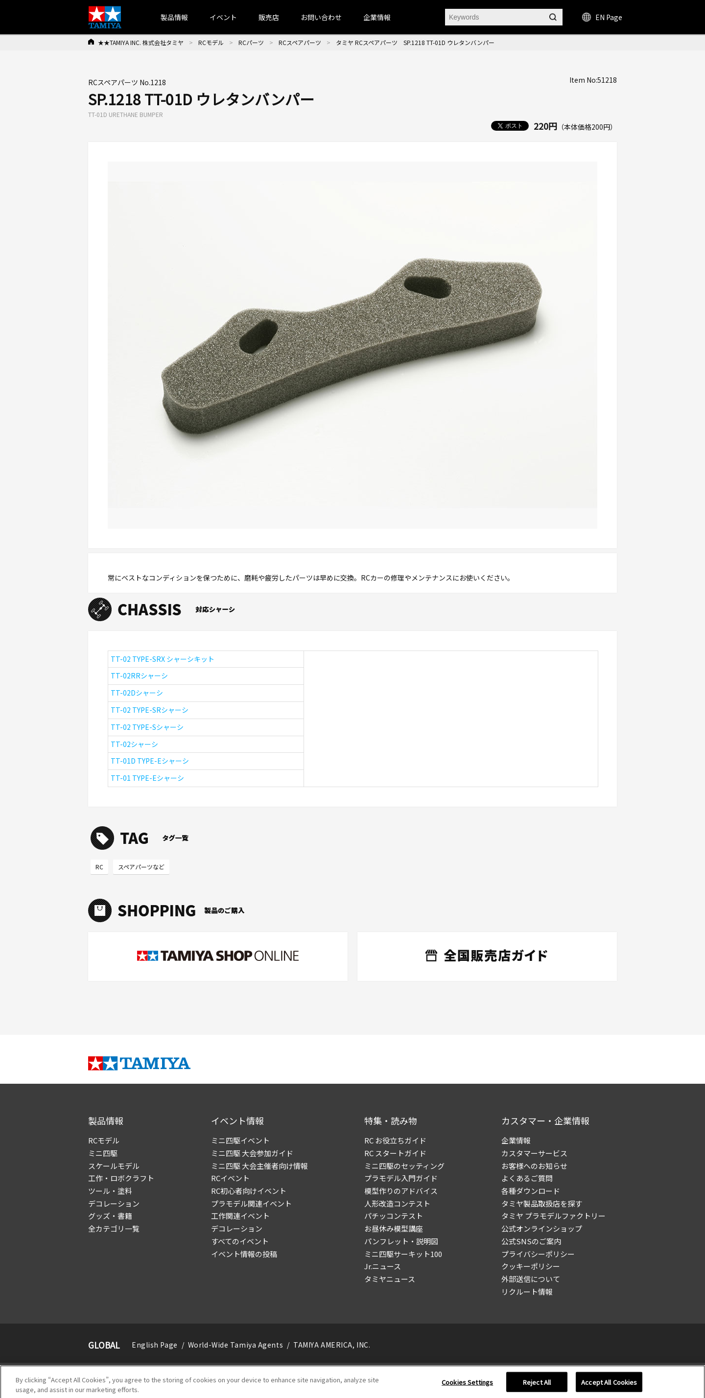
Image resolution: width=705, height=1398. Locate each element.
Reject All (537, 1386)
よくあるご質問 (527, 1178)
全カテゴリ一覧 (114, 1228)
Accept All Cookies (609, 1386)
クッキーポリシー (530, 1266)
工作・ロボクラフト (121, 1178)
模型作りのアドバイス (401, 1191)
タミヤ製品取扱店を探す (541, 1203)
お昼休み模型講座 (393, 1228)
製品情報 (174, 17)
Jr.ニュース (382, 1266)
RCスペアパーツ (300, 42)
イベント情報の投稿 (244, 1254)
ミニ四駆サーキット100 (403, 1254)
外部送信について (530, 1279)
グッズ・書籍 (110, 1216)
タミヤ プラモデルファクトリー (553, 1216)
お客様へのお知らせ (534, 1166)
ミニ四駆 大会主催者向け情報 (259, 1166)
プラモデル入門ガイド (401, 1178)
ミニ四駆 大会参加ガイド (252, 1153)
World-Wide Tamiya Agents (235, 1345)
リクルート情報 (527, 1291)
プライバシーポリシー (538, 1254)
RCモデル (211, 42)
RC (99, 866)
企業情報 (516, 1140)
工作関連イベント (240, 1216)
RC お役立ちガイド (395, 1140)
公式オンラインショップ (541, 1228)
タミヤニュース (389, 1279)
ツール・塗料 (110, 1191)
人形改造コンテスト (397, 1203)
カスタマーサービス (534, 1153)
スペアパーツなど (141, 866)
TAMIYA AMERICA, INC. (331, 1345)
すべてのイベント (240, 1241)
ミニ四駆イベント (240, 1140)
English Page (155, 1345)
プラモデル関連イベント (251, 1203)
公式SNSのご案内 (531, 1241)
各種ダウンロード (530, 1191)
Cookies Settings (467, 1386)
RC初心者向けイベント (248, 1191)
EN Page (602, 17)
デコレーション (114, 1203)
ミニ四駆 (103, 1153)
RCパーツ (251, 42)
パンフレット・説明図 (401, 1241)
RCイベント (230, 1178)
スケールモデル (114, 1166)
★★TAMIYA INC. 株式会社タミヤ (141, 42)
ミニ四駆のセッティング (404, 1166)
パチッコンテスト (393, 1216)
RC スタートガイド (395, 1153)
